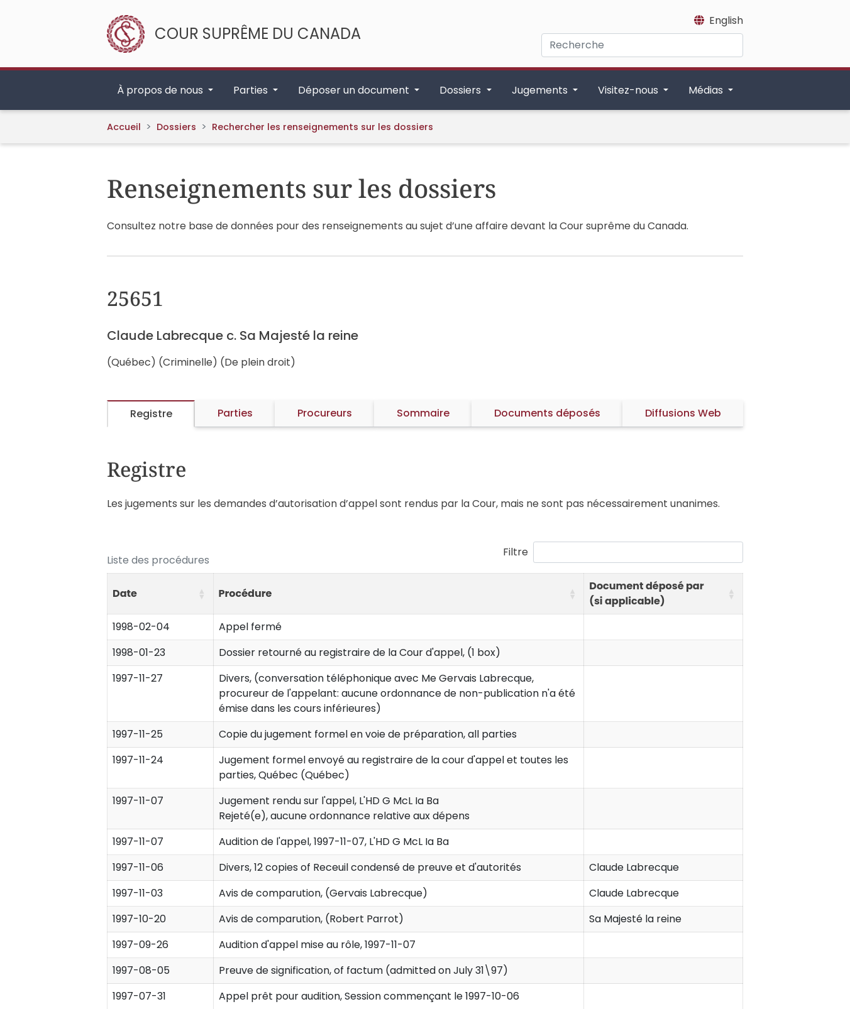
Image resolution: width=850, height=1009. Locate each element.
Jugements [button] (541, 90)
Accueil (124, 127)
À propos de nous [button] (161, 90)
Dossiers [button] (461, 90)
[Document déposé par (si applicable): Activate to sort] (663, 594)
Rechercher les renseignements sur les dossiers (322, 127)
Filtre (515, 552)
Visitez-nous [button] (629, 90)
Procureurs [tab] (324, 413)
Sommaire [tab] (423, 413)
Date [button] (125, 593)
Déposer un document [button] (355, 90)
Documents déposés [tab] (547, 413)
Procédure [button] (245, 593)
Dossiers (176, 127)
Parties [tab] (235, 413)
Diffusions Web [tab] (683, 413)
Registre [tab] (151, 413)
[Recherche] (642, 45)
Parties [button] (251, 90)
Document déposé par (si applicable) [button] (646, 593)
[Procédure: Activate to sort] (398, 594)
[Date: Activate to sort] (161, 594)
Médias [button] (707, 90)
